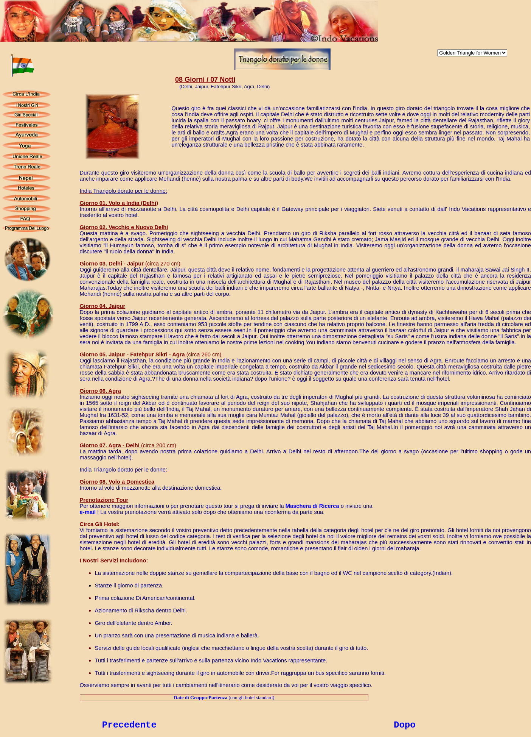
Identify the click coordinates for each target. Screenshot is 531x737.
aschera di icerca (312, 506)
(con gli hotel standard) (224, 697)
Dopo (405, 725)
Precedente (129, 725)
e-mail (88, 512)
